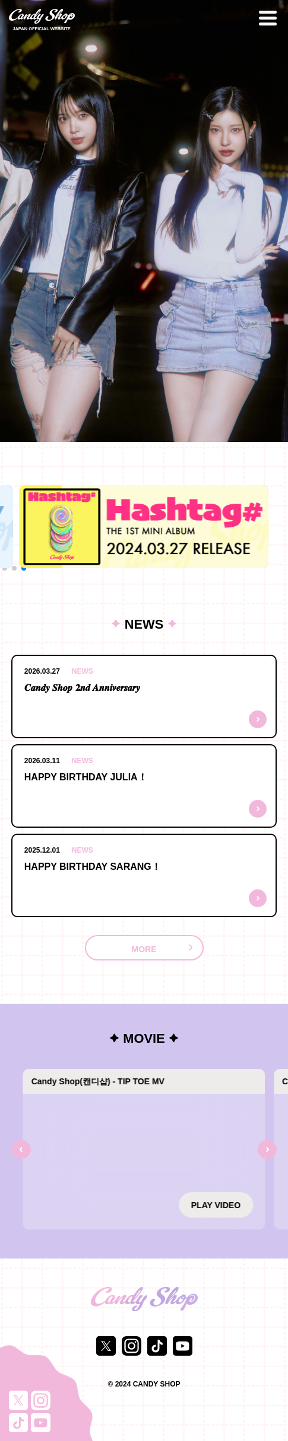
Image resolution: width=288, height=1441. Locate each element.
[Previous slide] (20, 1149)
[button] (4, 568)
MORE (144, 949)
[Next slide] (267, 1149)
